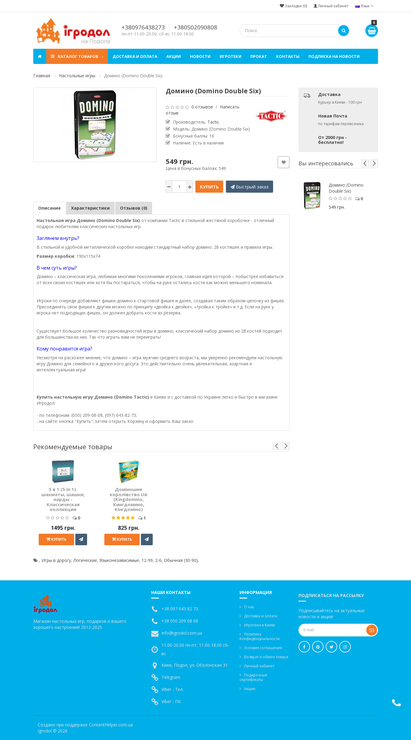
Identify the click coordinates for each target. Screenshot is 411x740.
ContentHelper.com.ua (111, 725)
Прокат (258, 56)
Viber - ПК (171, 701)
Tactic (213, 122)
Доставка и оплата (135, 56)
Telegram (170, 677)
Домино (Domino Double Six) (346, 188)
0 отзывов (202, 107)
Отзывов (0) (133, 208)
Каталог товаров (77, 56)
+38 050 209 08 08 (179, 621)
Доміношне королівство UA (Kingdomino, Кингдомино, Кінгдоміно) (128, 499)
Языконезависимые (119, 560)
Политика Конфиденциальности (260, 636)
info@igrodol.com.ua (181, 633)
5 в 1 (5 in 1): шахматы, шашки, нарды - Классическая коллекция (63, 499)
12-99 (147, 560)
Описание (49, 208)
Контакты (287, 56)
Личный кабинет (259, 666)
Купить (209, 187)
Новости (200, 56)
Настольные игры (77, 75)
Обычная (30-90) (181, 560)
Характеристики (90, 208)
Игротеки (230, 56)
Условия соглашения (263, 647)
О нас (249, 607)
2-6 (158, 560)
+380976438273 (143, 27)
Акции (173, 56)
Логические (85, 560)
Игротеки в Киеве (259, 625)
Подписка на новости (334, 56)
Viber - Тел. (172, 689)
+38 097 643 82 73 (179, 609)
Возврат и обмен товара (266, 657)
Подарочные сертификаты (253, 677)
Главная (41, 75)
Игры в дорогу (56, 560)
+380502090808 (195, 27)
